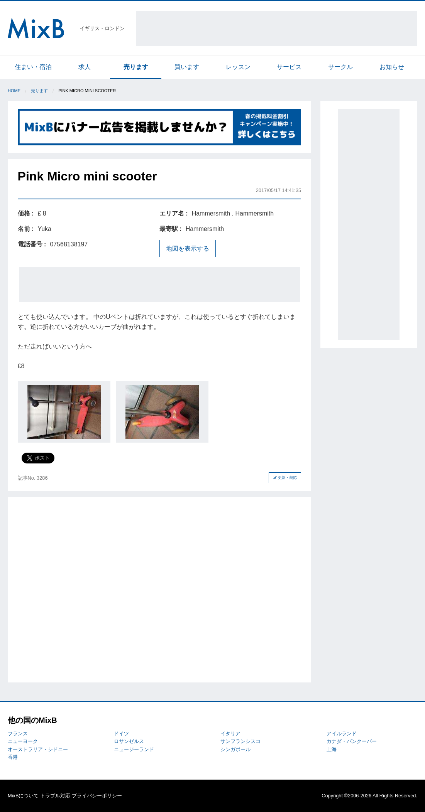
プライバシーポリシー (97, 796)
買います (186, 67)
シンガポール (235, 749)
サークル (340, 67)
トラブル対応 (55, 796)
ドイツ (121, 733)
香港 (13, 757)
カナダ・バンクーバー (352, 741)
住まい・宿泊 (33, 67)
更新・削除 (285, 477)
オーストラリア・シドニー (38, 749)
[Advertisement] (276, 28)
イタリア (230, 733)
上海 (332, 749)
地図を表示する (187, 248)
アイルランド (342, 733)
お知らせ (391, 67)
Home (14, 90)
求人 (84, 67)
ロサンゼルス (129, 741)
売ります (136, 67)
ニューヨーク (23, 741)
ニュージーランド (134, 749)
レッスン (238, 67)
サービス (289, 67)
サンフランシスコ (240, 741)
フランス (18, 733)
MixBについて (23, 796)
